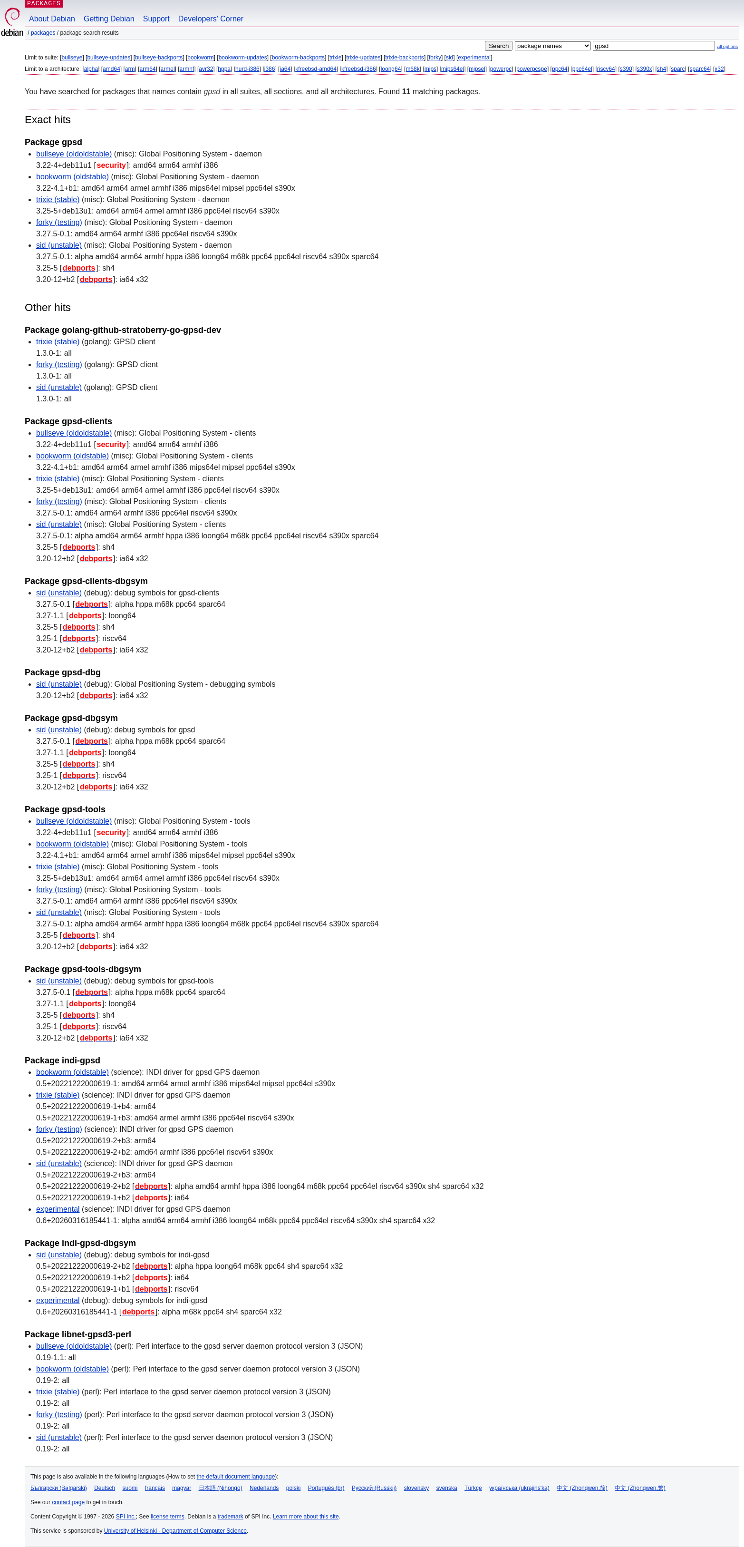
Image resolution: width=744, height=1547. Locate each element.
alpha (91, 69)
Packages (43, 32)
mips (430, 69)
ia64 (285, 69)
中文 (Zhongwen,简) (582, 1488)
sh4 (661, 69)
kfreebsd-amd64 (316, 69)
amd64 (111, 69)
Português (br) (326, 1488)
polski (293, 1488)
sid (449, 57)
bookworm (200, 57)
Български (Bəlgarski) (58, 1488)
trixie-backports (405, 57)
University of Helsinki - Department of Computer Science (175, 1531)
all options (727, 46)
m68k (412, 69)
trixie (335, 57)
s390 (626, 69)
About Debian (52, 19)
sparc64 (700, 69)
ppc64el (582, 69)
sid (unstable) (59, 245)
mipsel (477, 69)
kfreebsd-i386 (358, 69)
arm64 (148, 69)
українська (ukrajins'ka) (519, 1488)
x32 (719, 69)
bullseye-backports (159, 57)
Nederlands (264, 1488)
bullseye (71, 57)
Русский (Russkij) (374, 1488)
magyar (181, 1488)
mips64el (452, 69)
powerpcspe (531, 69)
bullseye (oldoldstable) (74, 154)
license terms (167, 1516)
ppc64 (560, 69)
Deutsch (104, 1488)
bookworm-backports (298, 57)
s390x (644, 69)
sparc (678, 69)
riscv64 (606, 69)
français (155, 1488)
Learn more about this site (306, 1516)
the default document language (236, 1476)
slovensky (416, 1488)
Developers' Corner (210, 19)
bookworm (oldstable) (72, 177)
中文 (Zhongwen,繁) (640, 1488)
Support (156, 19)
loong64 (391, 69)
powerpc (501, 69)
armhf (187, 69)
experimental (474, 57)
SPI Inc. (126, 1516)
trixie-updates (363, 57)
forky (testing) (59, 222)
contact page (68, 1502)
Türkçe (473, 1488)
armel (168, 69)
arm (130, 69)
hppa (224, 69)
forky (435, 57)
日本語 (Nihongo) (220, 1488)
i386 (269, 69)
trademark (230, 1516)
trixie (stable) (58, 199)
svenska (446, 1488)
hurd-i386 (247, 69)
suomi (130, 1488)
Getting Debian (109, 19)
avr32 (206, 69)
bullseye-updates (108, 57)
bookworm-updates (243, 57)
